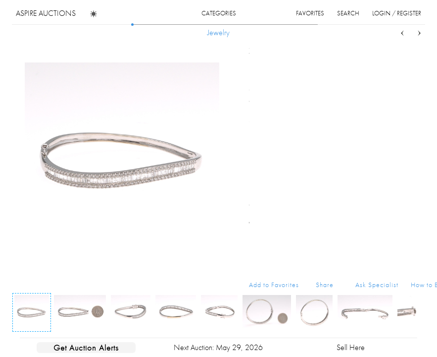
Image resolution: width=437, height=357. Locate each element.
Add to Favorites (274, 284)
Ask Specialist (376, 284)
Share (325, 284)
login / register (396, 13)
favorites (310, 13)
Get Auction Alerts (86, 347)
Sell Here (351, 347)
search (348, 13)
